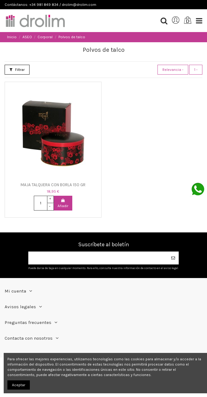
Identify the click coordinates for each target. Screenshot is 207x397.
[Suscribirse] (173, 258)
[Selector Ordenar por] (172, 70)
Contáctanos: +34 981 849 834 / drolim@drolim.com (50, 4)
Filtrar (17, 70)
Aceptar (18, 385)
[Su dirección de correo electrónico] (98, 258)
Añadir (63, 203)
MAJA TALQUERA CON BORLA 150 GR (53, 184)
